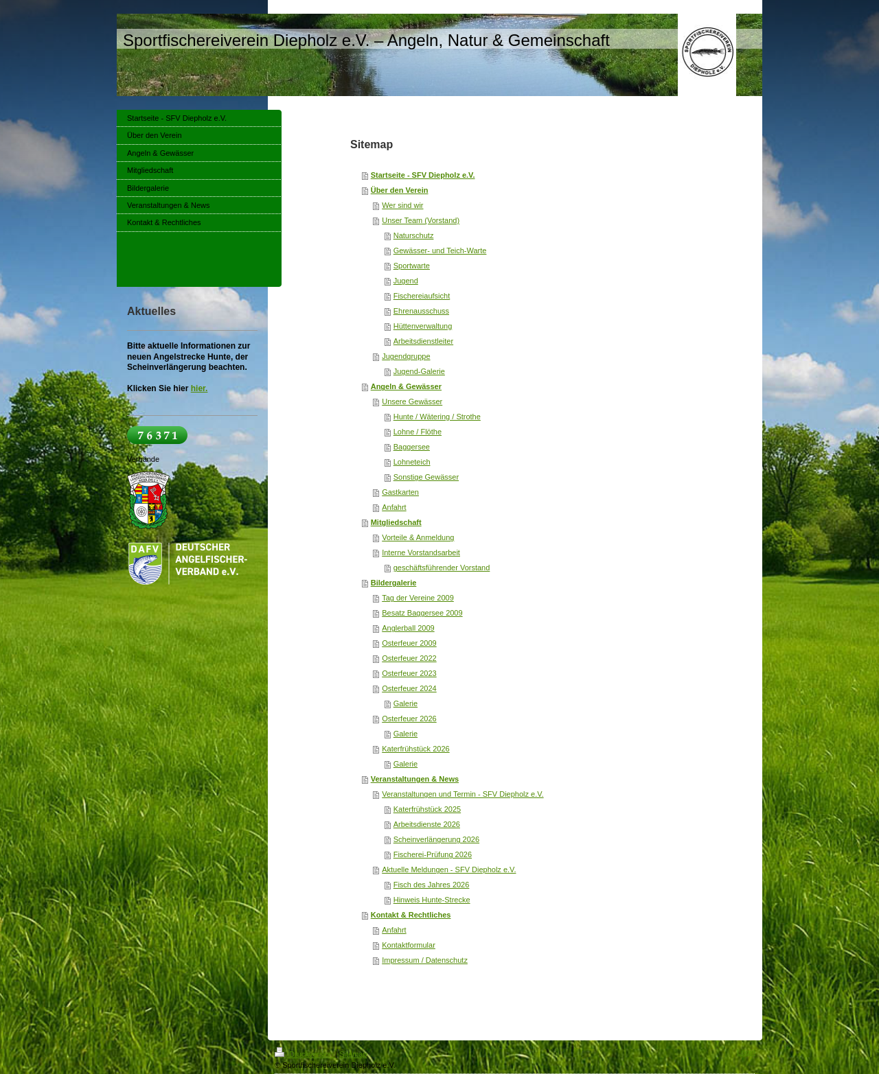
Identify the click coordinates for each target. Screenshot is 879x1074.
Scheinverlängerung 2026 (436, 839)
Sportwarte (411, 265)
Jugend (405, 281)
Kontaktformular (408, 945)
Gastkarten (400, 492)
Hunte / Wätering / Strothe (437, 416)
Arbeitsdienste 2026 (426, 824)
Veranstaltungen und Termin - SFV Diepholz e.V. (462, 794)
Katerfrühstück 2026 (415, 749)
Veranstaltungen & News (415, 779)
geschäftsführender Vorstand (441, 567)
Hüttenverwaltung (423, 326)
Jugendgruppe (406, 356)
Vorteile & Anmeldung (418, 537)
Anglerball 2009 (408, 628)
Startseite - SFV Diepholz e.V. (423, 175)
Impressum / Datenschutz (425, 960)
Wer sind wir (402, 205)
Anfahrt (394, 507)
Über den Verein (400, 190)
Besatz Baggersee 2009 (422, 613)
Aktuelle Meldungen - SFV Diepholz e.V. (449, 869)
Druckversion (305, 1054)
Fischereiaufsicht (421, 296)
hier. (199, 388)
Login (746, 1052)
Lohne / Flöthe (417, 432)
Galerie (405, 703)
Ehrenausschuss (421, 311)
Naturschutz (413, 235)
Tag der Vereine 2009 (418, 598)
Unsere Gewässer (412, 401)
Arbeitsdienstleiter (423, 341)
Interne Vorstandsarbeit (421, 552)
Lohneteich (412, 462)
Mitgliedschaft (396, 522)
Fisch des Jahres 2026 (431, 884)
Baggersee (411, 447)
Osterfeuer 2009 (409, 643)
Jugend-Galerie (419, 371)
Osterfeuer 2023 (409, 673)
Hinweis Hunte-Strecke (431, 900)
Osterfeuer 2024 (409, 688)
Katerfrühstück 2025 (427, 809)
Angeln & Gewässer (406, 386)
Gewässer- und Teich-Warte (440, 250)
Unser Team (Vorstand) (420, 220)
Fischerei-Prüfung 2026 (432, 854)
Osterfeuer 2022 (409, 658)
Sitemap (353, 1054)
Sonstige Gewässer (426, 477)
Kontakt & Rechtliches (411, 915)
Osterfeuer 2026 (409, 718)
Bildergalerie (394, 583)
